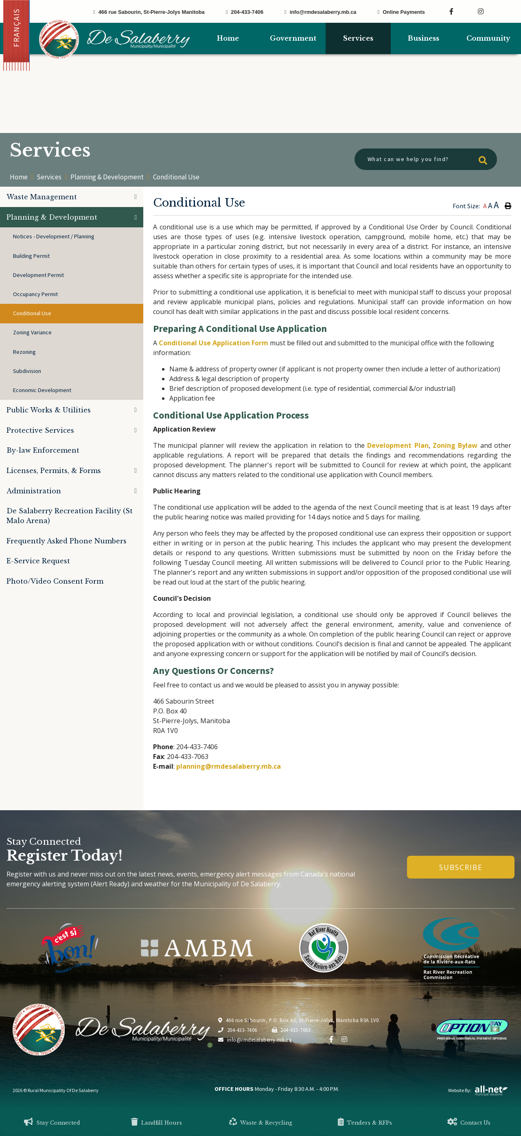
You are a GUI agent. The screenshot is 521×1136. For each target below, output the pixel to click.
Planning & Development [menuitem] (52, 217)
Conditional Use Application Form (213, 342)
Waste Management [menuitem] (42, 197)
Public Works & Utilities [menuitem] (49, 410)
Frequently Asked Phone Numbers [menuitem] (67, 541)
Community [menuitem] (488, 38)
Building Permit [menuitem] (31, 255)
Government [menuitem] (293, 38)
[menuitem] (227, 38)
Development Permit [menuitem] (38, 275)
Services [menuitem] (358, 38)
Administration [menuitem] (34, 491)
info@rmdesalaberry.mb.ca (255, 1039)
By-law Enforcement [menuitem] (43, 450)
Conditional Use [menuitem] (32, 313)
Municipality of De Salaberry (114, 39)
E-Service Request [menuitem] (38, 561)
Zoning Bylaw (455, 445)
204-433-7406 (237, 1030)
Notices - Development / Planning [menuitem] (53, 236)
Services (49, 177)
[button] (135, 197)
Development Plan (397, 445)
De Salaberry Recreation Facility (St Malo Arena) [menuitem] (70, 516)
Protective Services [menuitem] (40, 430)
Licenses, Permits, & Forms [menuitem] (54, 471)
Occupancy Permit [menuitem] (35, 294)
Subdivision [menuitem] (27, 371)
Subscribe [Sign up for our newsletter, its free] (461, 867)
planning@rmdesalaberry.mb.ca (228, 766)
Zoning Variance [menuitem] (32, 332)
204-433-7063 (291, 1030)
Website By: (478, 1090)
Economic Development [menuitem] (42, 390)
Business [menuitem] (423, 38)
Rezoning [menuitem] (24, 351)
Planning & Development (107, 177)
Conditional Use (176, 177)
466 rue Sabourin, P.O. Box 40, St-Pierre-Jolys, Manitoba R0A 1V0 (298, 1020)
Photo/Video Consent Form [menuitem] (55, 581)
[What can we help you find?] (426, 159)
